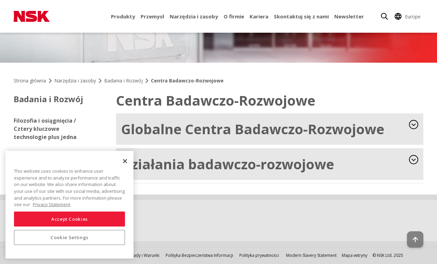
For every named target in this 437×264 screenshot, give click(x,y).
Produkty (123, 16)
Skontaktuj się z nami (301, 16)
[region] (69, 205)
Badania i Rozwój (48, 99)
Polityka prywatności (259, 255)
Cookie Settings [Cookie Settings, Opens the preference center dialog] (69, 237)
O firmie (234, 16)
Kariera (259, 16)
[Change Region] (408, 16)
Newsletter (349, 16)
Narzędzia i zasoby (194, 16)
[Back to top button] (415, 239)
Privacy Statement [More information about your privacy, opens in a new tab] (51, 204)
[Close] (124, 161)
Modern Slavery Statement (311, 255)
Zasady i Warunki (142, 255)
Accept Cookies (69, 219)
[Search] (384, 16)
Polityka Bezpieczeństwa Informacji (199, 255)
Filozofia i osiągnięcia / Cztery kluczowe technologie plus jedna (45, 129)
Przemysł (152, 16)
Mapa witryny (354, 255)
